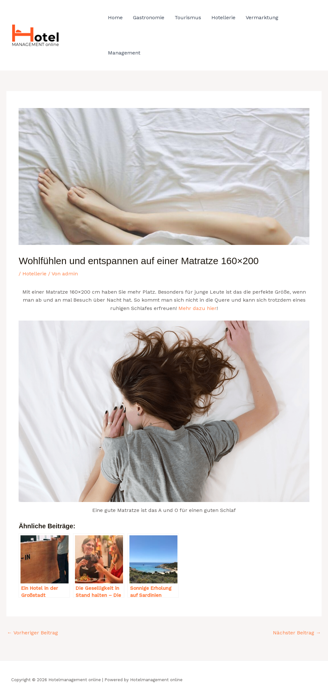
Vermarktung (262, 17)
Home (115, 17)
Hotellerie (223, 17)
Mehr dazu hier (197, 308)
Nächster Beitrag (297, 633)
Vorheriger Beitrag (32, 633)
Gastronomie (148, 17)
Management (124, 53)
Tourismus (188, 17)
